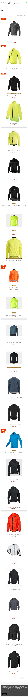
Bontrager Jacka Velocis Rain (14, 342)
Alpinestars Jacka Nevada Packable (14, 68)
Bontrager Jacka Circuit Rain (14, 233)
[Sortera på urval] (19, 15)
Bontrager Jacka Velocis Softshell (14, 370)
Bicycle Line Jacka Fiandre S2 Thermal (14, 178)
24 (25, 15)
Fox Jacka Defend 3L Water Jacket (14, 507)
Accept (4, 694)
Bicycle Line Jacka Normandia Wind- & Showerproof (14, 205)
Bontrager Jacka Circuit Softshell (14, 260)
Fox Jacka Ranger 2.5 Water (14, 589)
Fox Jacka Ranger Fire (14, 671)
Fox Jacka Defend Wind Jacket (14, 534)
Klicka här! (22, 691)
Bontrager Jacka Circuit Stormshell (14, 287)
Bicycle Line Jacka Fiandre (14, 150)
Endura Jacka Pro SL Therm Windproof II (14, 452)
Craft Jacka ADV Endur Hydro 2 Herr (14, 397)
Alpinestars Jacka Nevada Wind (14, 95)
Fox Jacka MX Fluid (14, 562)
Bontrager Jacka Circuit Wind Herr (14, 315)
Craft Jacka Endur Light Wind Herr (14, 425)
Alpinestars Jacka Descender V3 (14, 41)
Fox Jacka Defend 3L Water (14, 479)
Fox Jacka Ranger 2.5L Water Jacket (14, 617)
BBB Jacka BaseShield (14, 123)
